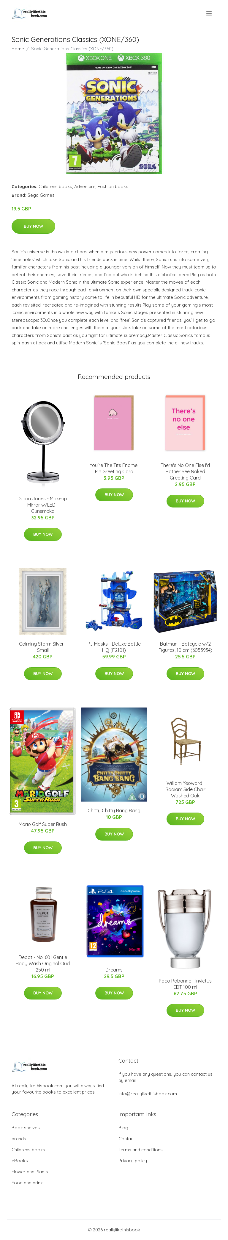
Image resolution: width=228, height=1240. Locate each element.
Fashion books (113, 186)
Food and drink (27, 1183)
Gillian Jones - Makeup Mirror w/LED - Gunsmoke (42, 505)
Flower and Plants (30, 1172)
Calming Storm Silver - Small (43, 647)
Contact (126, 1138)
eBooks (20, 1161)
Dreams (114, 970)
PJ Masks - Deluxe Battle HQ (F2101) (114, 647)
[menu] (209, 13)
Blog (123, 1127)
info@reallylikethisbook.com (147, 1094)
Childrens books (55, 186)
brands (19, 1138)
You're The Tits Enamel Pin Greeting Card (114, 468)
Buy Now (33, 226)
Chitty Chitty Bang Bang (114, 810)
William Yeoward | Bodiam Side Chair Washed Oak (185, 789)
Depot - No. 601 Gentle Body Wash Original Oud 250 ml (43, 963)
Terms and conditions (140, 1149)
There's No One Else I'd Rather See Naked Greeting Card (185, 471)
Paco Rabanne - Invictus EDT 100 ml (185, 984)
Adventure (85, 186)
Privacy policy (132, 1161)
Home (18, 48)
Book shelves (26, 1127)
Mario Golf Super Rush (43, 824)
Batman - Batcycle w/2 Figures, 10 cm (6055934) (185, 647)
